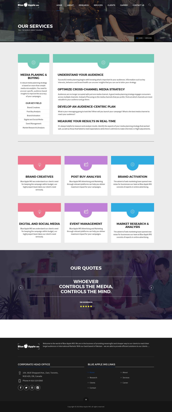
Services (98, 5)
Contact (93, 388)
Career (124, 5)
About (70, 5)
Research (84, 5)
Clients (111, 5)
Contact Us (138, 5)
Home (59, 5)
